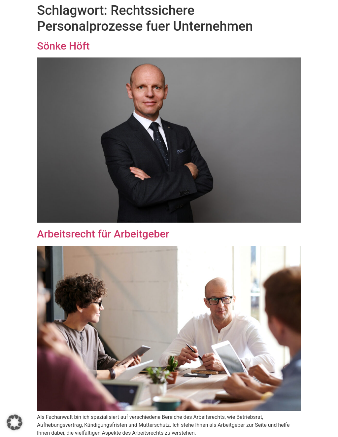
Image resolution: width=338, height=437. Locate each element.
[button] (14, 422)
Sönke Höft (63, 46)
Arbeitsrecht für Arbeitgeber (103, 234)
